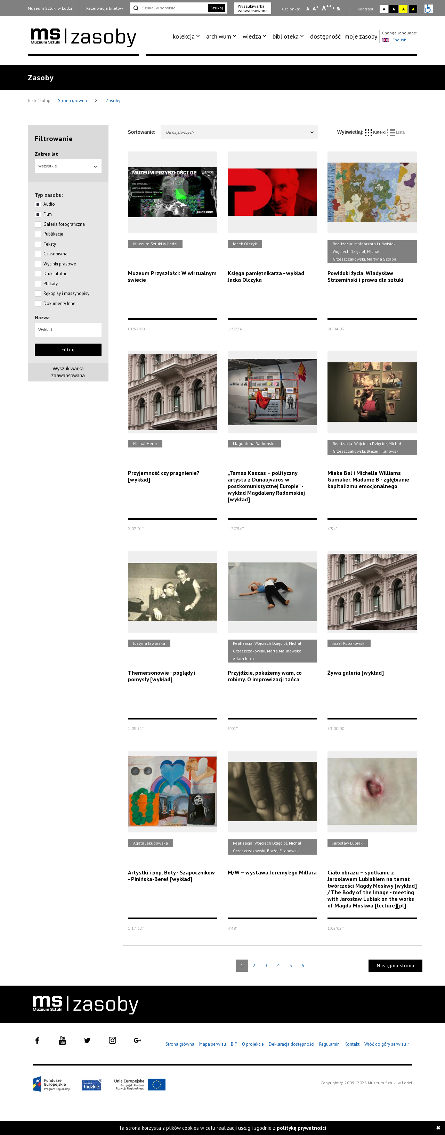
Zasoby (113, 101)
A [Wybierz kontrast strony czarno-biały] (394, 8)
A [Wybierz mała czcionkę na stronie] (307, 9)
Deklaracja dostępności (291, 1044)
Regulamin (329, 1044)
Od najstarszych (240, 132)
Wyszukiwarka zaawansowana (253, 8)
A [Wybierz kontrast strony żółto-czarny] (403, 8)
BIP (234, 1044)
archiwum (218, 36)
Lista (396, 132)
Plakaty (50, 284)
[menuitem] (187, 36)
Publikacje (53, 234)
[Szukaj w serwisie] (168, 8)
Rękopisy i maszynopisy (66, 293)
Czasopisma (55, 254)
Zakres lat (46, 154)
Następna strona (395, 966)
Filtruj (68, 350)
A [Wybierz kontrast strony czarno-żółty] (413, 8)
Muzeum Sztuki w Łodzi (50, 8)
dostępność (325, 36)
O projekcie (253, 1044)
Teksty (49, 244)
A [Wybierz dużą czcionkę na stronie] (327, 8)
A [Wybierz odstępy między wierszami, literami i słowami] (339, 9)
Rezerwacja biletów (104, 8)
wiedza (252, 36)
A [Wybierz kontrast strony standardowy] (384, 8)
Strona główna (73, 101)
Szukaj (216, 7)
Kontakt (352, 1044)
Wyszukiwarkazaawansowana (68, 372)
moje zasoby (361, 36)
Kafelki (376, 132)
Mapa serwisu (212, 1044)
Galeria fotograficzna (64, 224)
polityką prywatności (301, 1128)
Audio (49, 204)
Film (47, 214)
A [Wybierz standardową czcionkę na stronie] (315, 8)
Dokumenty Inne (59, 303)
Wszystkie (68, 165)
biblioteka (286, 36)
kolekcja (184, 36)
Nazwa (42, 317)
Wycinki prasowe (59, 264)
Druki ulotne (55, 274)
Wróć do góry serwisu (387, 1044)
